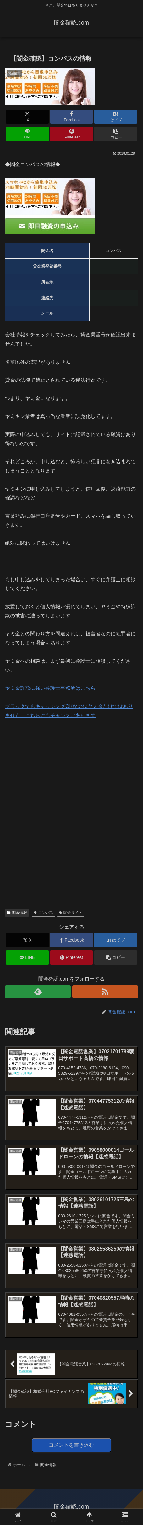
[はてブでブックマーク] (115, 117)
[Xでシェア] (27, 117)
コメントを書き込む (71, 1445)
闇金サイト (70, 912)
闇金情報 (17, 912)
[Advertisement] (52, 768)
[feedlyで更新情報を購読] (38, 991)
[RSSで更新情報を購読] (105, 991)
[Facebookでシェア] (71, 117)
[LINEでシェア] (27, 134)
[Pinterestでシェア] (71, 134)
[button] (115, 134)
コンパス (43, 912)
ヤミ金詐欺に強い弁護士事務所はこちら (50, 688)
